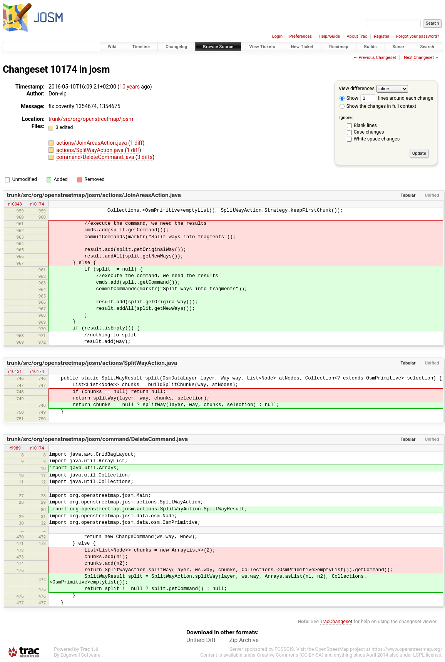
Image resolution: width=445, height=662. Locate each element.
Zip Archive (244, 640)
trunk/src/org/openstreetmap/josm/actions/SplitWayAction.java (92, 362)
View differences (357, 88)
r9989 (14, 448)
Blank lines (365, 125)
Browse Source (218, 46)
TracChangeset (336, 621)
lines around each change (396, 98)
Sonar (399, 46)
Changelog (176, 46)
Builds (370, 46)
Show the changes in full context (378, 106)
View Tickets (262, 46)
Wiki (112, 46)
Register (381, 36)
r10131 (15, 371)
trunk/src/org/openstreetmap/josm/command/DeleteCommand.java (97, 439)
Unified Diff (201, 640)
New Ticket (302, 46)
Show (349, 98)
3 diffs (145, 157)
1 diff (136, 143)
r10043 (15, 204)
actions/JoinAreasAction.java (92, 143)
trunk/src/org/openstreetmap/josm (91, 119)
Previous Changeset (377, 57)
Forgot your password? (417, 36)
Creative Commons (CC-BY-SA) (290, 655)
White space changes (377, 139)
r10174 (37, 204)
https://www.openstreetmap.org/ (406, 649)
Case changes (369, 132)
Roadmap (338, 46)
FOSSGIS (284, 649)
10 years (129, 87)
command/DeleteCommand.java (96, 157)
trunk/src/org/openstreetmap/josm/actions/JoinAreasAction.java (94, 195)
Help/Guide (329, 36)
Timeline (141, 46)
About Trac (357, 36)
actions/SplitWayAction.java (90, 150)
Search (427, 46)
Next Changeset (419, 57)
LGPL (419, 655)
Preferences (300, 36)
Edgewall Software (80, 655)
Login (277, 36)
